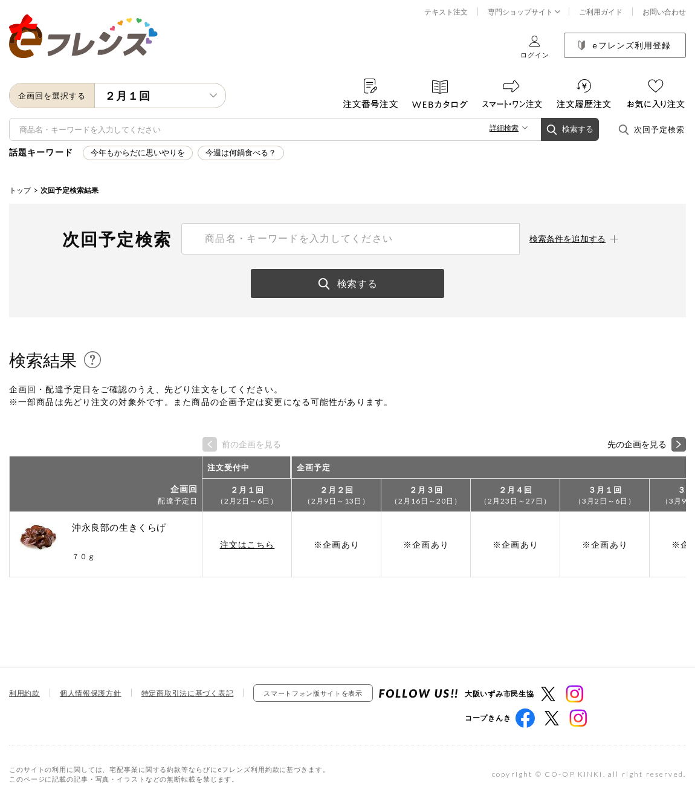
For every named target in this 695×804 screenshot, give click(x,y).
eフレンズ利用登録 (624, 45)
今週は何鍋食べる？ (240, 152)
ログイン (534, 47)
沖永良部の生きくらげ (119, 527)
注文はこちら (247, 544)
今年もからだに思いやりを (138, 152)
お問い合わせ (664, 11)
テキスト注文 (446, 11)
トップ (20, 190)
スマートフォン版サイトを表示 (312, 693)
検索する (569, 130)
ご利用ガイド (600, 11)
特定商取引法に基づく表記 (187, 693)
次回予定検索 (651, 130)
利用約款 (24, 693)
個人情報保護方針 (90, 693)
